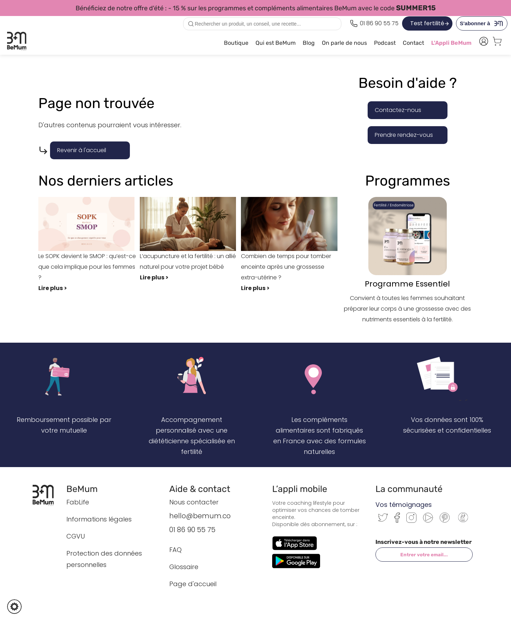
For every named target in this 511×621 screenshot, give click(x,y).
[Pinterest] (445, 520)
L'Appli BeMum (451, 42)
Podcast (385, 42)
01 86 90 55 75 (192, 530)
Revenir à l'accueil (81, 150)
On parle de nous (344, 42)
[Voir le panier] (497, 43)
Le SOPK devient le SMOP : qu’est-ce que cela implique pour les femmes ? (89, 245)
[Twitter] (383, 520)
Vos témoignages (403, 504)
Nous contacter (194, 502)
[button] (14, 606)
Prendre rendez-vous (404, 135)
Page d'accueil (192, 583)
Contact (413, 42)
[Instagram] (411, 521)
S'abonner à (483, 23)
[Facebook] (397, 520)
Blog (309, 42)
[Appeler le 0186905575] (374, 23)
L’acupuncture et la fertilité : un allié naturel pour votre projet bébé (190, 240)
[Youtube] (428, 520)
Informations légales (99, 519)
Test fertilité (427, 23)
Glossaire (183, 566)
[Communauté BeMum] (463, 523)
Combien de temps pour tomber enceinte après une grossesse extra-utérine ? (291, 245)
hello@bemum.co (200, 516)
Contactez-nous (398, 110)
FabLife (77, 502)
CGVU (75, 536)
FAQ (175, 549)
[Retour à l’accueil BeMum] (47, 495)
